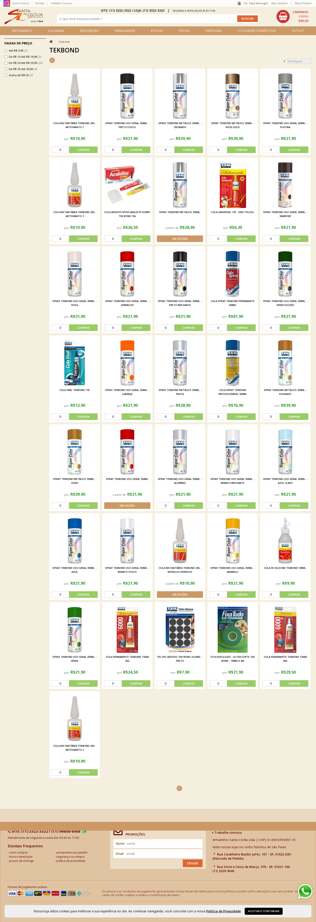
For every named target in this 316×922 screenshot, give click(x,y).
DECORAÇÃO (89, 31)
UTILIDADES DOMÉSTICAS (256, 31)
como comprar (18, 852)
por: (67, 139)
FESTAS (184, 31)
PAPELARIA (213, 31)
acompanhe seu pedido (72, 852)
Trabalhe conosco (227, 832)
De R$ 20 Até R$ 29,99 (26, 63)
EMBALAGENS (125, 31)
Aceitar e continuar (263, 911)
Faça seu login (258, 3)
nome (120, 843)
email (119, 853)
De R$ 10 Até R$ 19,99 (25, 57)
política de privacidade (70, 861)
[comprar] (75, 149)
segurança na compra (70, 857)
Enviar (192, 863)
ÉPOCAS (157, 31)
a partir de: (172, 228)
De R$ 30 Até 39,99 (23, 69)
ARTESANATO (22, 31)
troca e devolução (20, 857)
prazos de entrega (21, 861)
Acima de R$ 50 (21, 75)
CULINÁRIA (56, 31)
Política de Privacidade (223, 911)
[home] (23, 23)
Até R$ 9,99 (18, 50)
